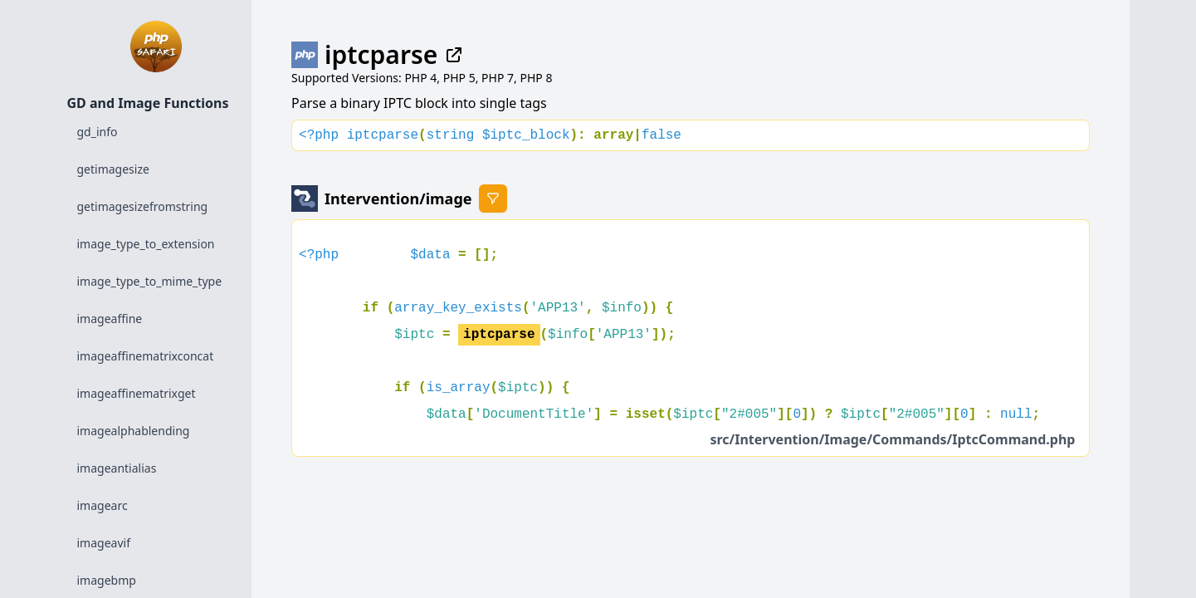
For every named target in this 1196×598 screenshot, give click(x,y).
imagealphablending (133, 431)
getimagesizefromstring (142, 206)
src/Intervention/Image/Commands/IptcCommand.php (892, 439)
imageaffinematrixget (136, 393)
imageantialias (117, 468)
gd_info (97, 132)
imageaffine (110, 318)
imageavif (103, 543)
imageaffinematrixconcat (145, 356)
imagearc (102, 505)
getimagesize (113, 169)
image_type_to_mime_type (149, 281)
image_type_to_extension (146, 244)
